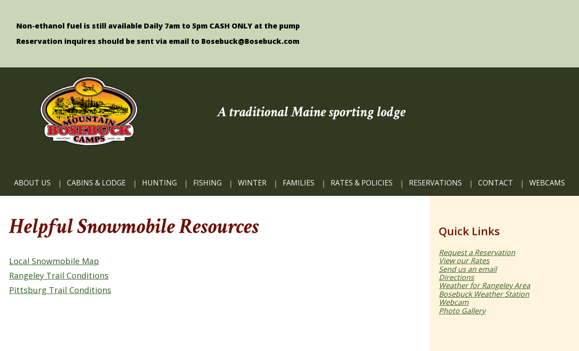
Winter (252, 183)
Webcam (454, 302)
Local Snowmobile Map (54, 261)
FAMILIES (298, 183)
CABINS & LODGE (96, 183)
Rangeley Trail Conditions (59, 275)
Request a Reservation (477, 252)
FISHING (207, 183)
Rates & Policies (362, 183)
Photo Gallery (462, 311)
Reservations (435, 183)
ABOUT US (32, 183)
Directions (456, 277)
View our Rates (464, 261)
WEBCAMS (547, 183)
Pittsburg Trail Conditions (60, 290)
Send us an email (468, 269)
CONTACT (495, 183)
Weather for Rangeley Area (484, 285)
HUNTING (159, 183)
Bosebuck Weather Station (484, 294)
